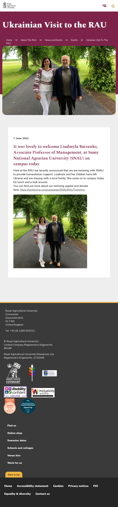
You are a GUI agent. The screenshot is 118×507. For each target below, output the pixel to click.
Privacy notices (78, 486)
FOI (95, 486)
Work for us (14, 463)
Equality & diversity (17, 494)
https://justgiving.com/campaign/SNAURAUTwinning (52, 190)
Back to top (14, 474)
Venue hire (13, 455)
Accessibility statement (32, 486)
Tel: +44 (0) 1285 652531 (20, 330)
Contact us (42, 494)
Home (9, 40)
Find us (11, 425)
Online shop (14, 433)
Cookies (58, 486)
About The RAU (28, 40)
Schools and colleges (20, 448)
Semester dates (16, 440)
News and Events (53, 40)
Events (74, 40)
